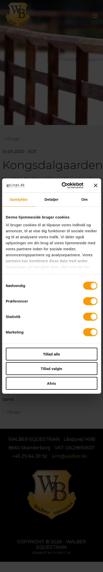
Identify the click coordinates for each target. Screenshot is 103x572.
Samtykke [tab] (18, 199)
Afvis (51, 383)
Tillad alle (51, 354)
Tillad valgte (51, 368)
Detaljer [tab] (52, 199)
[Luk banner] (95, 185)
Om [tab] (84, 199)
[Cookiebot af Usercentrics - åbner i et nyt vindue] (63, 185)
